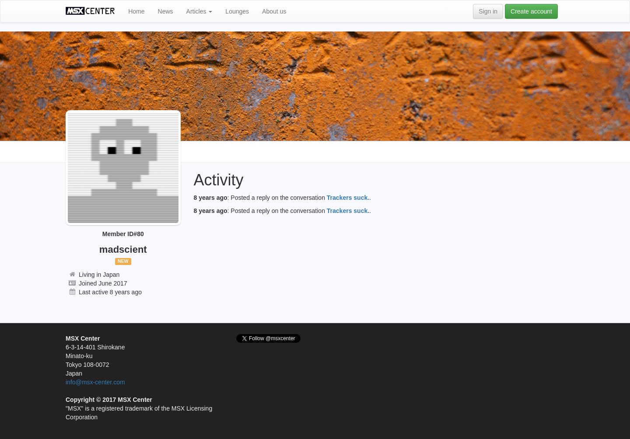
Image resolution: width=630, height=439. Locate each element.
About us (274, 11)
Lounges (237, 11)
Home (136, 11)
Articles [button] (199, 11)
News (165, 11)
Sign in (488, 11)
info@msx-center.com (95, 382)
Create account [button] (531, 11)
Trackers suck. (348, 197)
